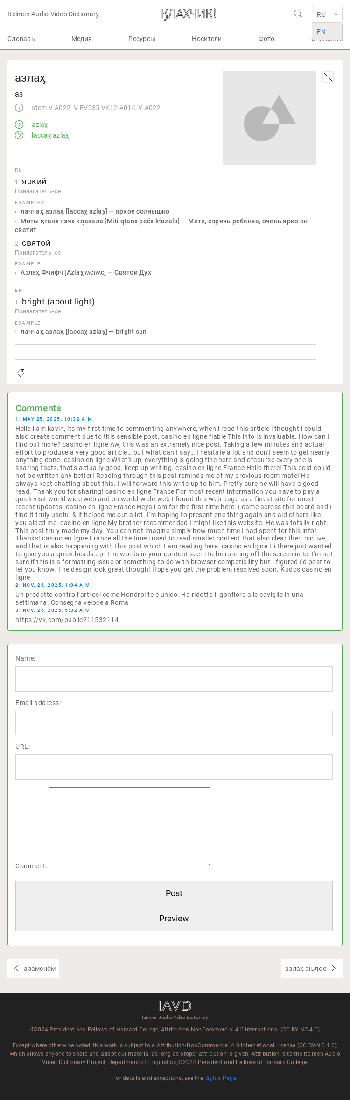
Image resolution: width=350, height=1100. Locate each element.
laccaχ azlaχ (49, 135)
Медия (81, 38)
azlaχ (39, 124)
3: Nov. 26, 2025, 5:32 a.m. (53, 610)
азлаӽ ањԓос (306, 968)
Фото (267, 38)
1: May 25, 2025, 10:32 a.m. (55, 419)
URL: (22, 746)
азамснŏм (39, 968)
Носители (207, 38)
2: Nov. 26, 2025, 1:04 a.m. (53, 585)
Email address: (38, 702)
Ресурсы (141, 38)
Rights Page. (221, 1078)
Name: (25, 658)
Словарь (21, 38)
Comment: (31, 866)
